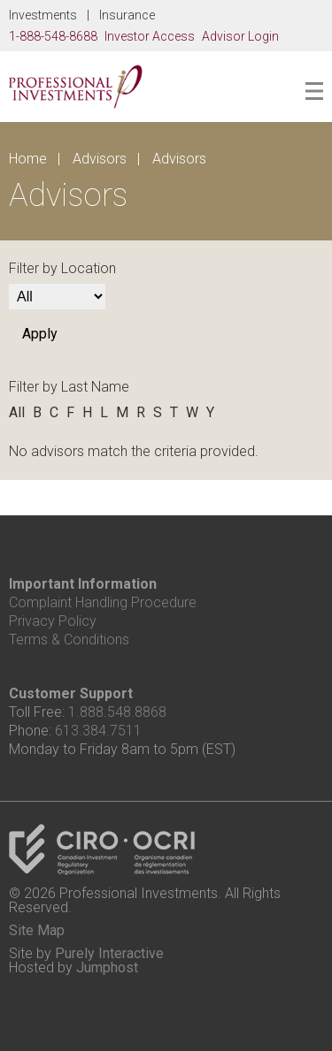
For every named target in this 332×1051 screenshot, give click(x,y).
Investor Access (149, 36)
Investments (43, 15)
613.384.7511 (98, 730)
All (17, 412)
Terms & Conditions (69, 639)
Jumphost (107, 967)
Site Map (37, 930)
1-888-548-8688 (53, 36)
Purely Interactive (109, 953)
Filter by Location (62, 268)
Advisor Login (240, 36)
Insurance (127, 15)
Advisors (100, 158)
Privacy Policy (53, 621)
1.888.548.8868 (117, 712)
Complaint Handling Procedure (103, 602)
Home (28, 158)
